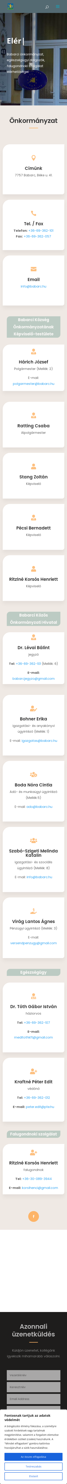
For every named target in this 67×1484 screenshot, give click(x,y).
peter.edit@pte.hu (40, 1107)
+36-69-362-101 (40, 230)
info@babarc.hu (33, 286)
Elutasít (33, 1476)
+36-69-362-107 (37, 1022)
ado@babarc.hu (39, 806)
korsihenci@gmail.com (40, 1188)
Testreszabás (33, 1466)
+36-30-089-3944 (37, 1179)
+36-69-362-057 (37, 236)
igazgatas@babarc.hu (39, 740)
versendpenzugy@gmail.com (33, 943)
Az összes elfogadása (33, 1456)
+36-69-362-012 (37, 1097)
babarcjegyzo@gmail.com (34, 678)
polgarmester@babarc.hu (33, 383)
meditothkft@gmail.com (33, 1037)
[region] (33, 1447)
